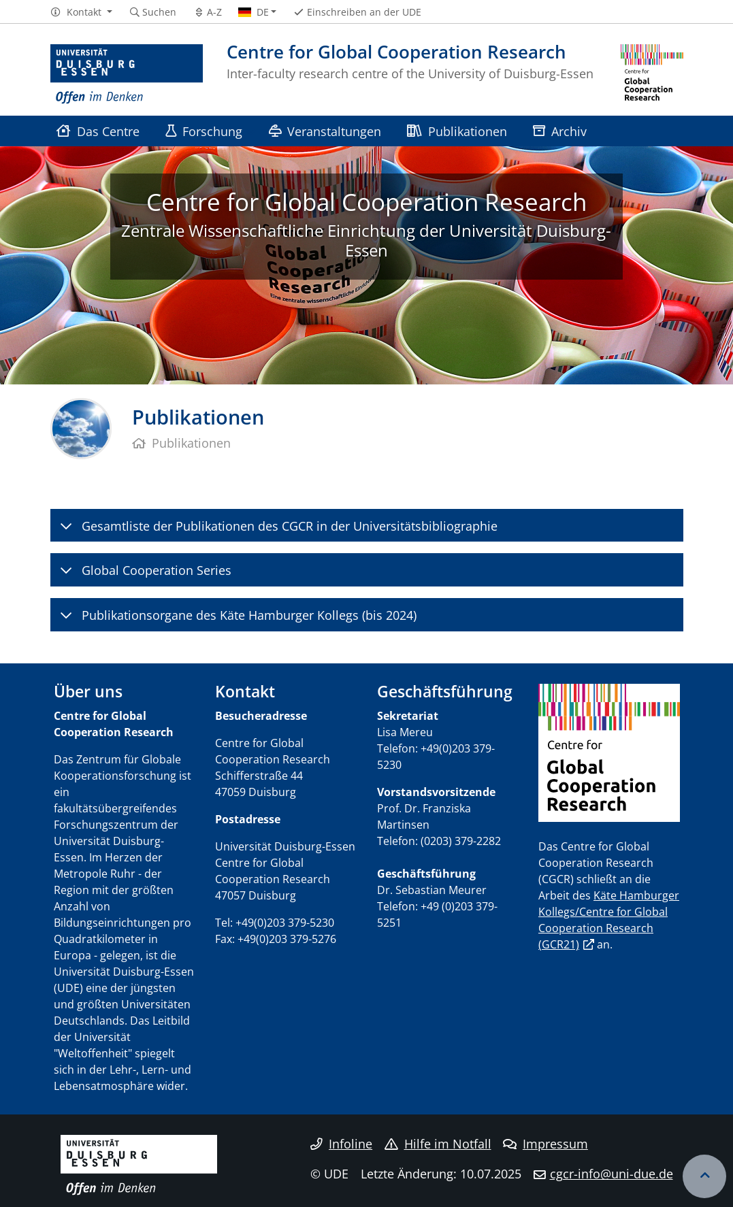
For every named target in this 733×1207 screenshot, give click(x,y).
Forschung (203, 130)
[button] (81, 12)
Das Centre (98, 130)
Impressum (545, 1144)
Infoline (341, 1144)
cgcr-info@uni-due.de (611, 1173)
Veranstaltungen (325, 130)
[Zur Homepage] (126, 74)
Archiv (560, 130)
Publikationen (456, 130)
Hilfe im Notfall (438, 1144)
